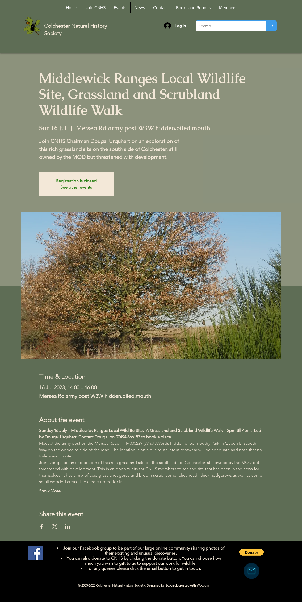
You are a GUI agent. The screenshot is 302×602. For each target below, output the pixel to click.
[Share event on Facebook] (41, 526)
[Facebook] (35, 553)
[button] (251, 552)
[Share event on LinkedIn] (67, 526)
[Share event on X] (54, 526)
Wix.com (203, 585)
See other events (76, 187)
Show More (50, 490)
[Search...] (226, 26)
